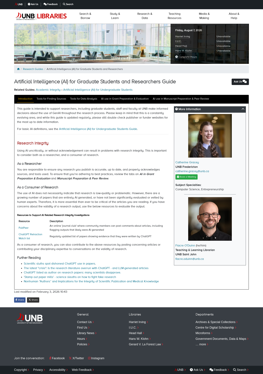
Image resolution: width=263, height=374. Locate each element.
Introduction (25, 99)
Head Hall (181, 46)
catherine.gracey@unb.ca (192, 171)
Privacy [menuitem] (38, 369)
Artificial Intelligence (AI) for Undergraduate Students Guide (98, 129)
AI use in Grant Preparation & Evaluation (125, 99)
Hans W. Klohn (183, 50)
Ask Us (33, 4)
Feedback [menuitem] (218, 369)
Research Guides (33, 69)
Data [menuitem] (144, 16)
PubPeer (24, 228)
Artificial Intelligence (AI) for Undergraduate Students (98, 89)
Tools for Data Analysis (83, 99)
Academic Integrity (48, 89)
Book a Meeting (186, 177)
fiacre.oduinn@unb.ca (189, 259)
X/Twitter (76, 358)
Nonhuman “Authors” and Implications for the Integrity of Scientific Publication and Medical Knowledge (91, 281)
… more (201, 344)
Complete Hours (186, 56)
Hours (81, 338)
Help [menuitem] (234, 16)
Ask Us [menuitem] (196, 369)
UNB (20, 4)
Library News (85, 333)
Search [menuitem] (239, 369)
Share (20, 300)
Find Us (82, 327)
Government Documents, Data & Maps (221, 338)
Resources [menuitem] (174, 16)
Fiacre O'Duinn (185, 245)
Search (68, 4)
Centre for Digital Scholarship (215, 327)
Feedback (51, 4)
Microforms (203, 333)
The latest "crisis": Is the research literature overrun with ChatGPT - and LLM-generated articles (86, 268)
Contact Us (84, 322)
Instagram (96, 358)
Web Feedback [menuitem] (82, 369)
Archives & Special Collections (215, 322)
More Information (188, 109)
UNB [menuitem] (180, 369)
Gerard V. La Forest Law (145, 344)
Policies (82, 344)
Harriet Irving (182, 36)
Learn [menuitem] (115, 16)
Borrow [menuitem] (85, 16)
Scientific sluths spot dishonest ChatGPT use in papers (59, 263)
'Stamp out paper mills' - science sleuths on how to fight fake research (70, 277)
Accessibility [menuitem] (57, 369)
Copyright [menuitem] (20, 369)
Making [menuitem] (204, 16)
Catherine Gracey (187, 162)
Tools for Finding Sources (51, 99)
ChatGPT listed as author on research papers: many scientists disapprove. (72, 272)
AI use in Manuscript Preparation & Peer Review (181, 99)
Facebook (57, 358)
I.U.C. (178, 41)
